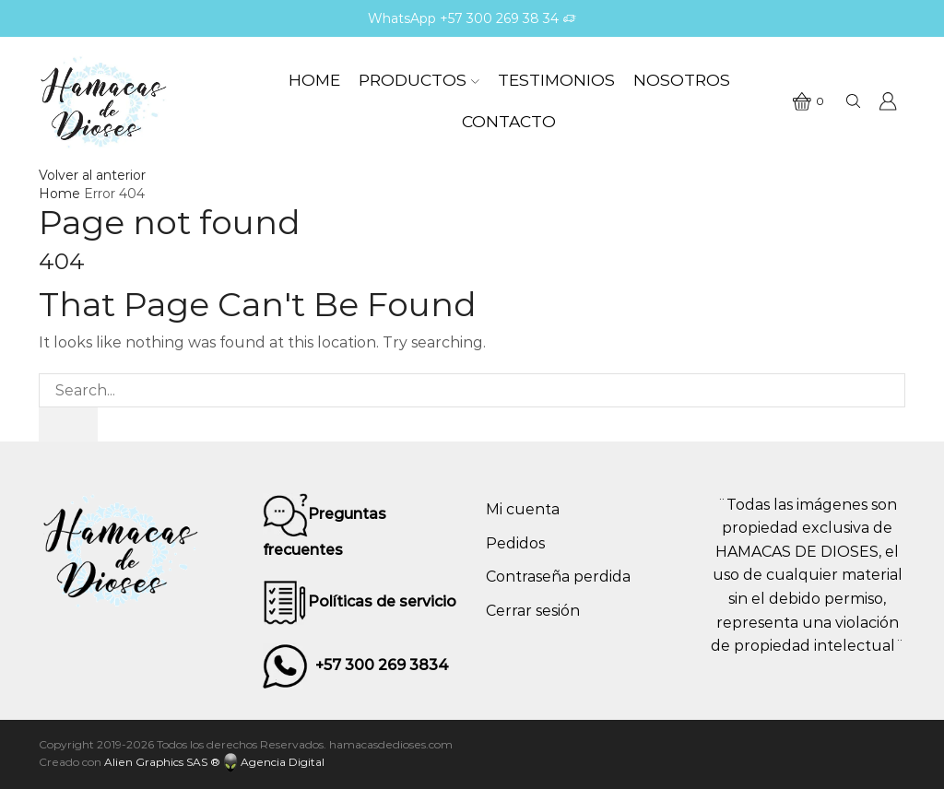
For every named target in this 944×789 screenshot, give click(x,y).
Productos (419, 79)
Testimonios (556, 79)
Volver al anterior (92, 175)
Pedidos (515, 543)
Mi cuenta (523, 509)
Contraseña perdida (558, 576)
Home (314, 79)
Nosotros (681, 79)
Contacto (509, 121)
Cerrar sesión (533, 610)
